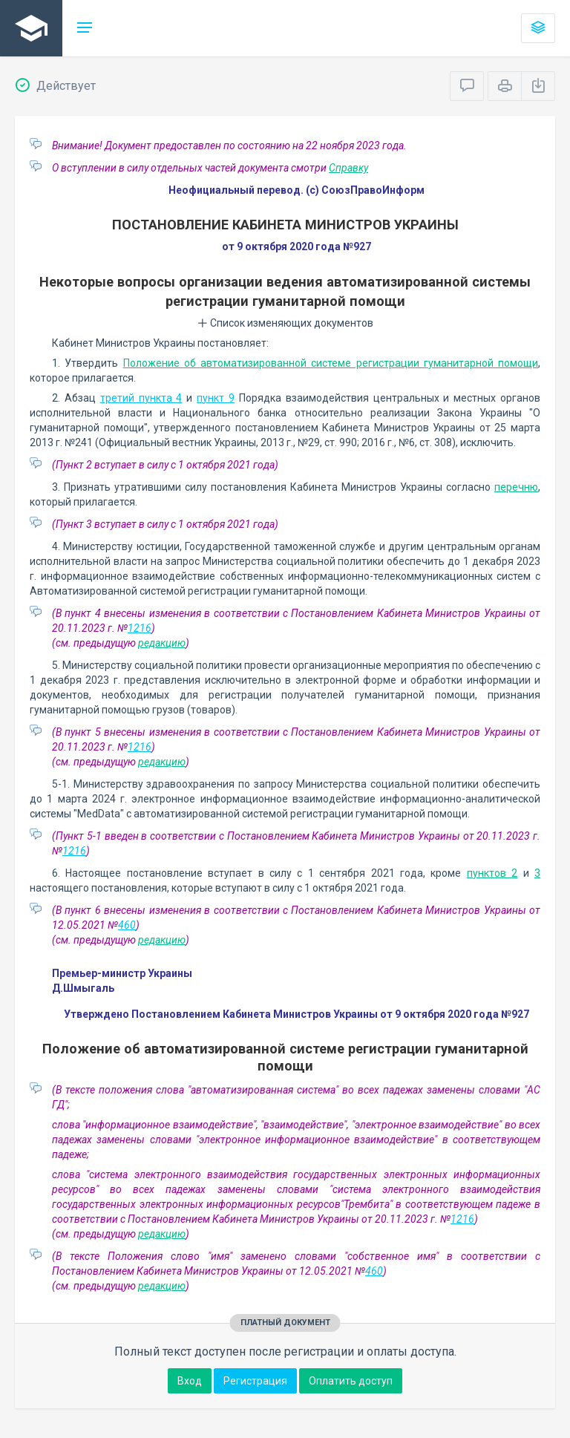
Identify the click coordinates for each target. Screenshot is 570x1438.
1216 (139, 628)
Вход (189, 1381)
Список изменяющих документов (285, 323)
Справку (348, 168)
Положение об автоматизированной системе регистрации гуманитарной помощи (331, 363)
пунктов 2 (492, 873)
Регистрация (255, 1381)
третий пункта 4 (141, 398)
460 (127, 925)
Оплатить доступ (351, 1381)
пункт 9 (216, 398)
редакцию (162, 643)
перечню (516, 487)
